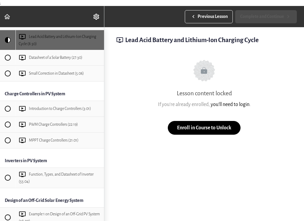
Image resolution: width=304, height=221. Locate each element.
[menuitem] (96, 16)
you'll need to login (230, 104)
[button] (7, 16)
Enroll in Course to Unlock (204, 128)
